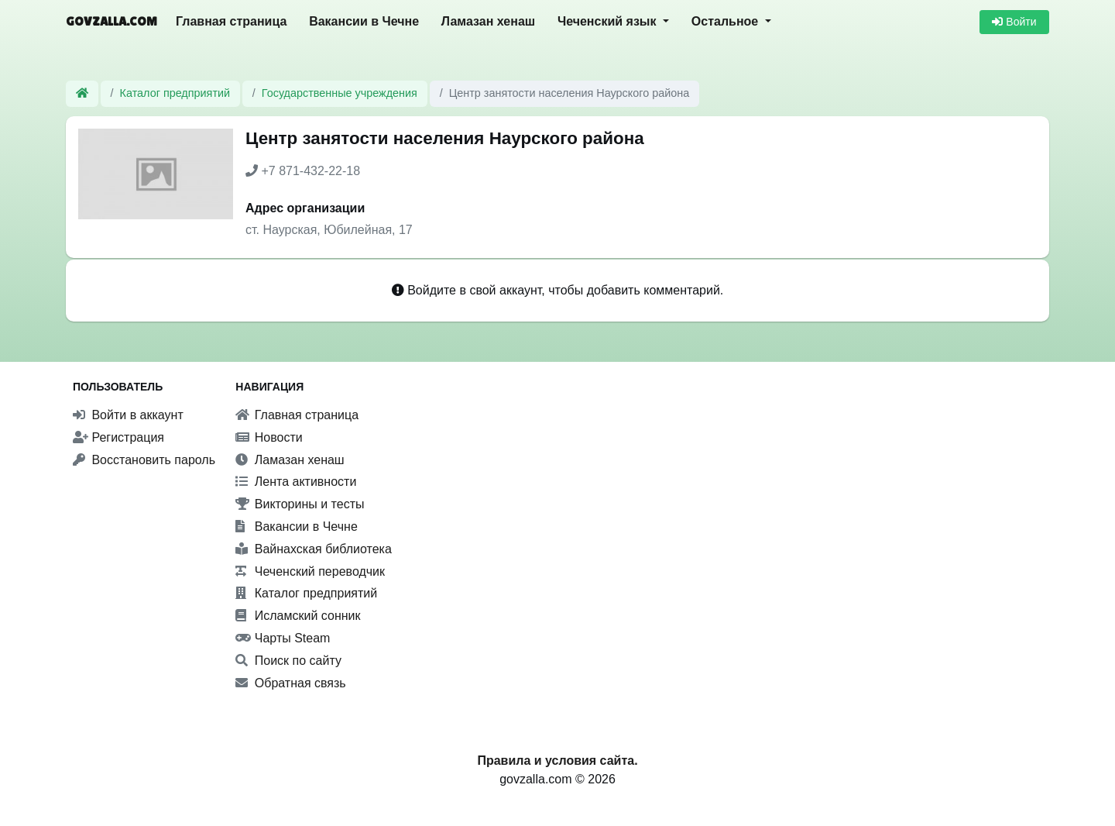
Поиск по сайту (288, 660)
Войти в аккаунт (128, 415)
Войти (1014, 21)
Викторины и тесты (299, 504)
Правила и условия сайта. (557, 760)
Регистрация (118, 437)
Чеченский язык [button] (609, 21)
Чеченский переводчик (310, 571)
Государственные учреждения (339, 93)
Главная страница (231, 21)
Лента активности (295, 481)
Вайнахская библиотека (313, 549)
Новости (268, 437)
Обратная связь (290, 683)
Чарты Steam (282, 638)
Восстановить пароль (144, 459)
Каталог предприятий (175, 93)
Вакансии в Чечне (364, 21)
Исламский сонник (297, 615)
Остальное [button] (726, 21)
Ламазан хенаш (488, 21)
